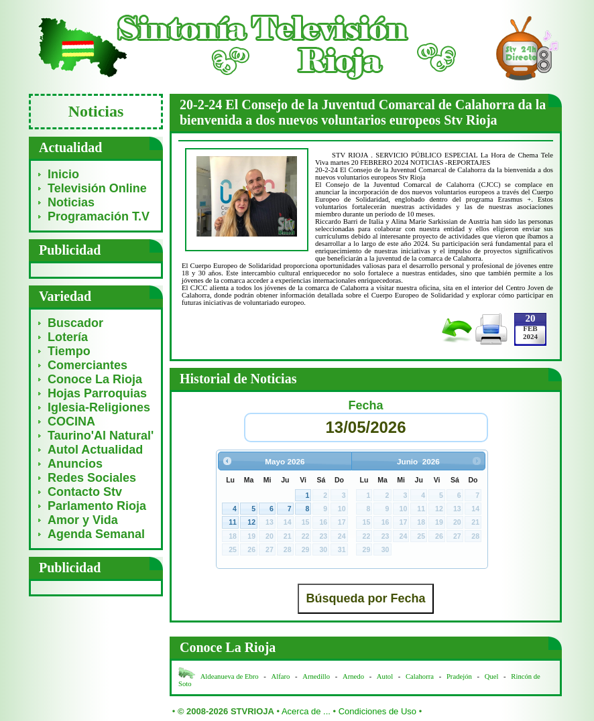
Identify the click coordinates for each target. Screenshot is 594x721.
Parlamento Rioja (97, 506)
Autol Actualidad (95, 449)
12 (251, 522)
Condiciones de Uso (377, 711)
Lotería (68, 337)
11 (233, 522)
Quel (492, 676)
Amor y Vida (83, 520)
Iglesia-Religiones (99, 407)
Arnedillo (316, 676)
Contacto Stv (85, 492)
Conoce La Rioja (95, 379)
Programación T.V (99, 216)
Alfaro (281, 676)
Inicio (63, 174)
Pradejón (459, 676)
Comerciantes (87, 365)
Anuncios (75, 463)
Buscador (75, 323)
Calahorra (420, 676)
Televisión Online (97, 188)
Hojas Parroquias (97, 393)
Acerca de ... (306, 711)
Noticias (71, 202)
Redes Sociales (92, 477)
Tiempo (69, 351)
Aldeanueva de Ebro (229, 676)
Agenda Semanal (96, 534)
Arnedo (353, 676)
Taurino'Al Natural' (101, 435)
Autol (386, 676)
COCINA (71, 421)
